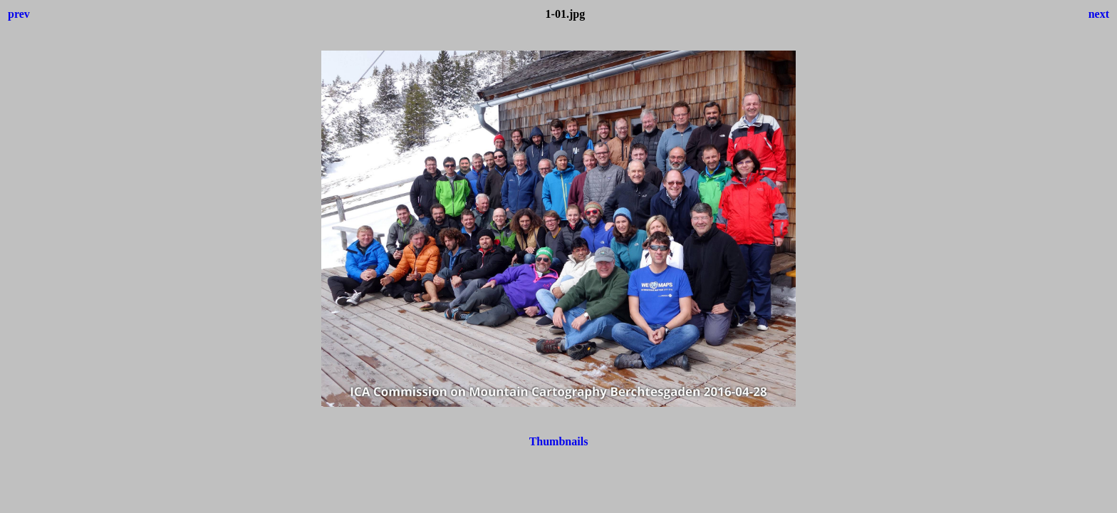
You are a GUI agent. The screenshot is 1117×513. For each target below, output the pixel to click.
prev (19, 14)
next (1099, 14)
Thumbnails (558, 441)
